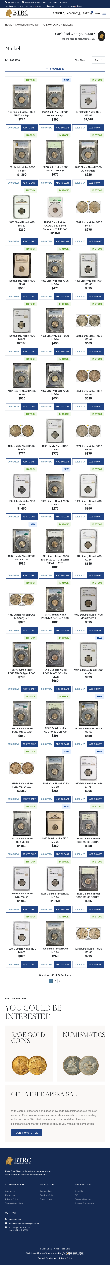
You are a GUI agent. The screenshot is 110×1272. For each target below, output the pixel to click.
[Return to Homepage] (16, 13)
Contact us (88, 38)
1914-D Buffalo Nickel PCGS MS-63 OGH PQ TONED (55, 679)
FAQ (76, 1204)
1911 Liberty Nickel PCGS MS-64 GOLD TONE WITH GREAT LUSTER (55, 564)
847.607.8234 (13, 2)
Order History (46, 1208)
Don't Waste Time (27, 1141)
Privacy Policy (11, 1208)
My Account (10, 1204)
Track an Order (47, 1204)
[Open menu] (100, 13)
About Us (79, 1200)
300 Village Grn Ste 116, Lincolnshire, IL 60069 (46, 2)
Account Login (46, 1200)
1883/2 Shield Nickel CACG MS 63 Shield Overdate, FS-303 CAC (55, 227)
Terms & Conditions (14, 1212)
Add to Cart (29, 128)
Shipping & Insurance (84, 1212)
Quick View (13, 128)
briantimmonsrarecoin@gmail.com (24, 1232)
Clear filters (80, 60)
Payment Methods (83, 1208)
